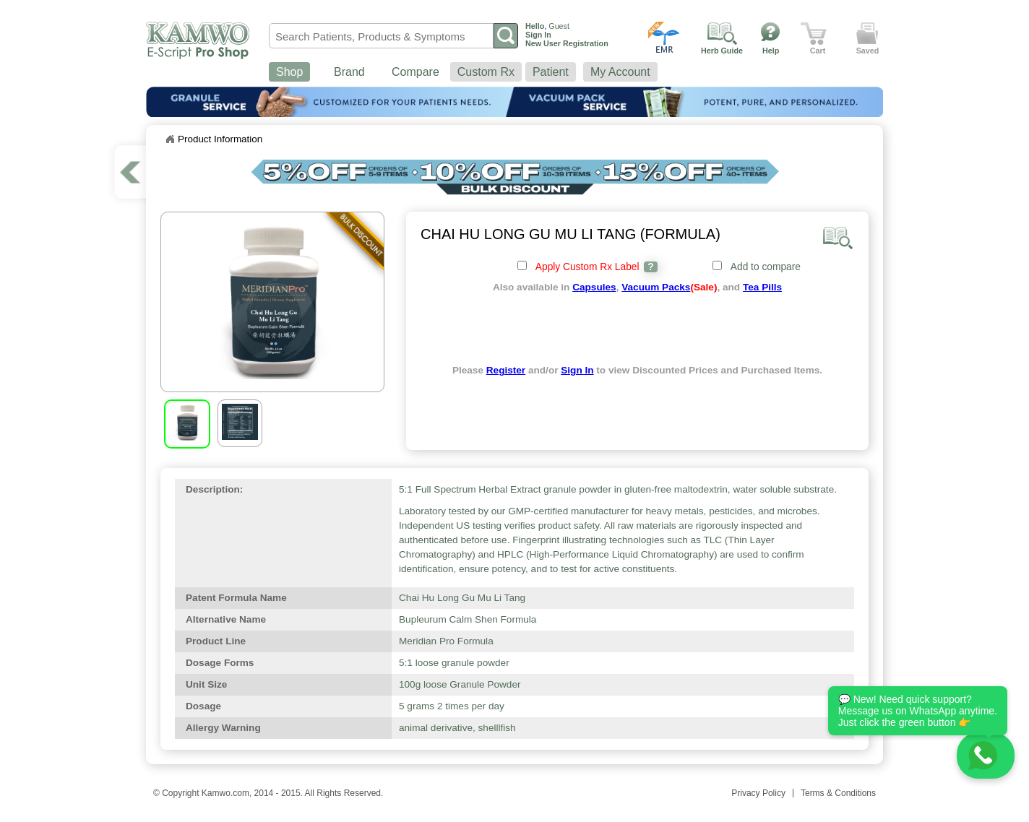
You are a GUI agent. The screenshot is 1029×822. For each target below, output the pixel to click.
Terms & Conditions (838, 793)
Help (770, 50)
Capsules (594, 287)
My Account (620, 72)
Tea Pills (762, 287)
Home (170, 139)
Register (505, 370)
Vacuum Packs (655, 287)
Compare (415, 72)
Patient (551, 72)
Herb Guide (722, 50)
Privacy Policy (758, 793)
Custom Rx (485, 72)
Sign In (577, 370)
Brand (349, 72)
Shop (289, 72)
